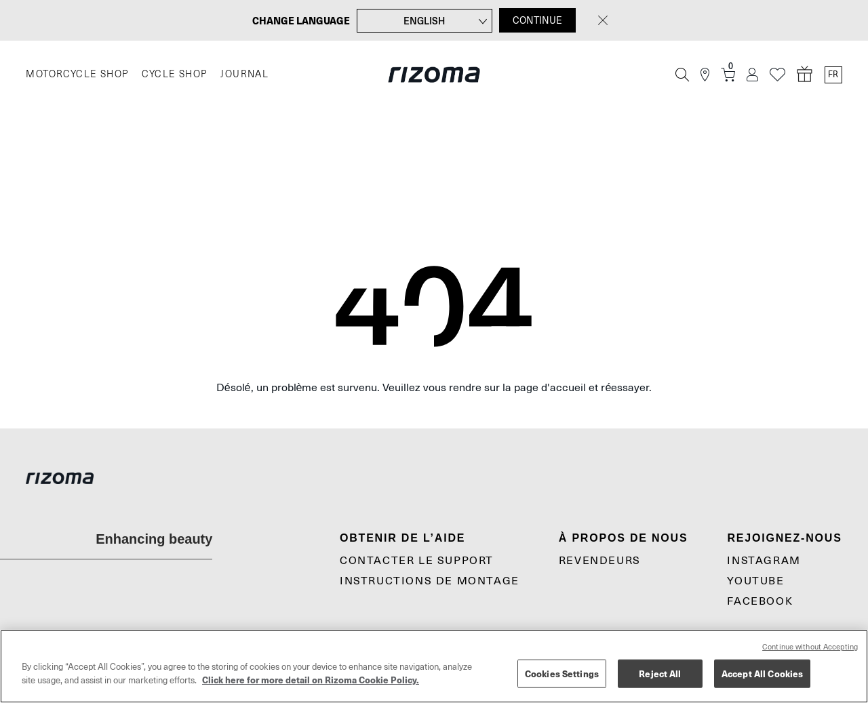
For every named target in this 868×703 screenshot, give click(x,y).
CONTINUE (537, 20)
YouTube (755, 581)
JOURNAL (244, 74)
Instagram (763, 561)
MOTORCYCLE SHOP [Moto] (77, 74)
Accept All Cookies (762, 673)
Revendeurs (600, 561)
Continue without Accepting (810, 647)
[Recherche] (682, 74)
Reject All (660, 673)
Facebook (760, 601)
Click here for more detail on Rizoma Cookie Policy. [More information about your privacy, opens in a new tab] (310, 679)
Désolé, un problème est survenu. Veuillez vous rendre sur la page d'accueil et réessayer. (434, 388)
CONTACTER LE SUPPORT (417, 561)
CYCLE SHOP (174, 74)
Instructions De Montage (429, 581)
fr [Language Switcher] (833, 74)
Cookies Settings (562, 673)
